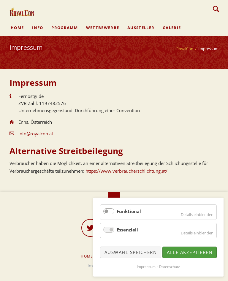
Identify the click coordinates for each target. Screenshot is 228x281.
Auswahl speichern (130, 252)
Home (87, 256)
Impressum (146, 266)
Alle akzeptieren (189, 252)
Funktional (129, 211)
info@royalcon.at (35, 133)
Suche (216, 9)
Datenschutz (169, 266)
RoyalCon (184, 48)
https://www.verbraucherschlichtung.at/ (126, 171)
